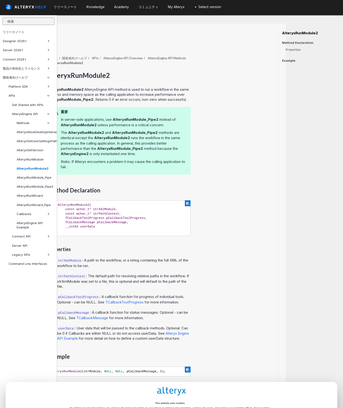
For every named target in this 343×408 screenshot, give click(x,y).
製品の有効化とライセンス (26, 68)
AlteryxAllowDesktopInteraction (35, 132)
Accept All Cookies (136, 389)
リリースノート (14, 32)
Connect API (31, 236)
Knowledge (95, 7)
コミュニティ (148, 7)
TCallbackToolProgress (181, 289)
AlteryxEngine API (31, 114)
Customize (207, 389)
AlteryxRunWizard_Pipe (34, 205)
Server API (19, 245)
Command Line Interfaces (28, 264)
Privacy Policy (262, 371)
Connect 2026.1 (26, 59)
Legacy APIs (31, 255)
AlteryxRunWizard (30, 195)
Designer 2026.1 (26, 41)
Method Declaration (297, 43)
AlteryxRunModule (30, 159)
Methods (33, 123)
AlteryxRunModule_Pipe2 (35, 186)
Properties (293, 49)
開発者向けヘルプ (26, 77)
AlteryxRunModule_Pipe (34, 177)
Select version (208, 7)
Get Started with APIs (27, 105)
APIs (29, 95)
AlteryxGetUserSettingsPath (35, 141)
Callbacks (33, 214)
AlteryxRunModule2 (33, 168)
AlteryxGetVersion (30, 150)
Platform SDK (29, 86)
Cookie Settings (170, 379)
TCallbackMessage (149, 304)
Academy (121, 7)
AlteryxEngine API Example (30, 225)
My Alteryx (176, 7)
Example (288, 60)
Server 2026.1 (26, 50)
